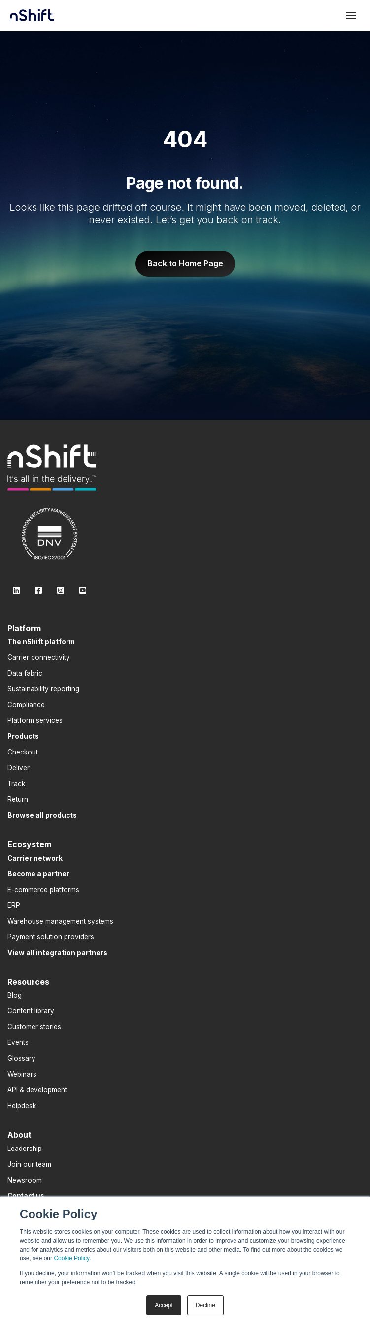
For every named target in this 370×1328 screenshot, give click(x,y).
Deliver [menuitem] (18, 768)
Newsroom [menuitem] (24, 1180)
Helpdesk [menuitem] (21, 1106)
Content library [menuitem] (30, 1011)
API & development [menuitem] (37, 1090)
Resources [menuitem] (28, 982)
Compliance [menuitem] (26, 705)
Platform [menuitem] (24, 628)
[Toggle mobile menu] (351, 15)
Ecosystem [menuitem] (29, 844)
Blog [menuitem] (14, 995)
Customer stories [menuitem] (34, 1027)
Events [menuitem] (18, 1042)
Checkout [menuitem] (22, 752)
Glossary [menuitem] (21, 1058)
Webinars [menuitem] (21, 1074)
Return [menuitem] (17, 799)
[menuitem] (41, 642)
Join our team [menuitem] (29, 1164)
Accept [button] (164, 1305)
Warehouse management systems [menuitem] (60, 921)
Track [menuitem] (16, 784)
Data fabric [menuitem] (24, 673)
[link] (51, 467)
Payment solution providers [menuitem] (50, 937)
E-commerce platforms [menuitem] (43, 890)
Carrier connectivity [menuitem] (38, 657)
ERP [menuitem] (13, 905)
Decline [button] (205, 1305)
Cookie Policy (71, 1258)
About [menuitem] (19, 1135)
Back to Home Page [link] (185, 263)
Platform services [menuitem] (35, 720)
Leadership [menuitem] (24, 1148)
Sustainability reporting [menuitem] (43, 689)
